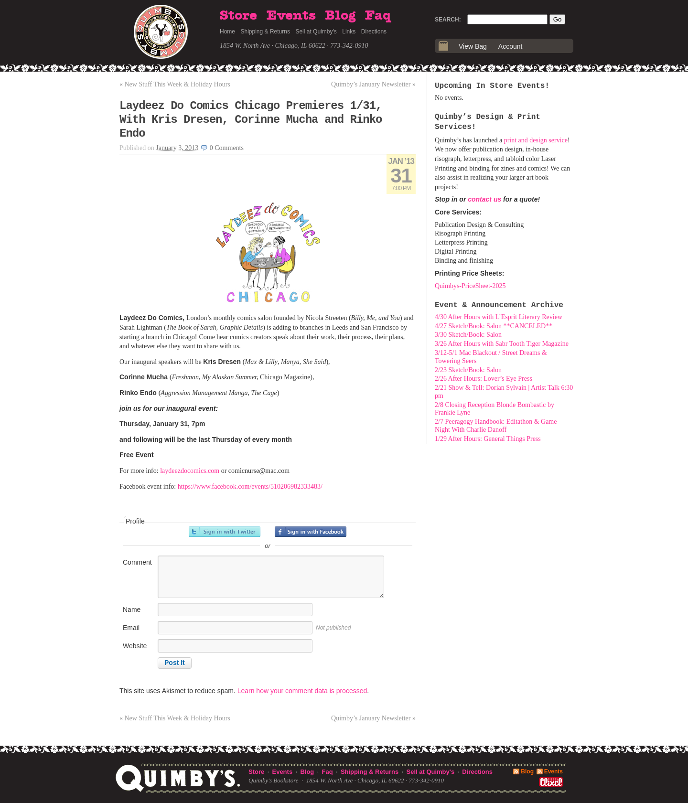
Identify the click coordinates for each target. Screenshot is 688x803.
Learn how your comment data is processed (302, 691)
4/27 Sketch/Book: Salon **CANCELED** (493, 326)
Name (131, 609)
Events (291, 15)
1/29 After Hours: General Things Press (488, 438)
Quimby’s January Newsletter (373, 84)
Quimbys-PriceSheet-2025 (470, 285)
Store (238, 15)
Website (135, 646)
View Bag (473, 46)
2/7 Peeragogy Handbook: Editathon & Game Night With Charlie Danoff (496, 425)
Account (510, 46)
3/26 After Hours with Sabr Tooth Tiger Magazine (502, 343)
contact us (484, 199)
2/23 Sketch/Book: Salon (468, 370)
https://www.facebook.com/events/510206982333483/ (250, 486)
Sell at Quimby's (315, 31)
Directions (374, 31)
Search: (448, 19)
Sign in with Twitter (224, 531)
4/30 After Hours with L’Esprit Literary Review (498, 317)
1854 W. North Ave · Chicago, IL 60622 (272, 45)
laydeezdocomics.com (189, 470)
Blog (340, 15)
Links (348, 31)
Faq (378, 15)
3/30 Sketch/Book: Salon (468, 334)
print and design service (536, 140)
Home (227, 31)
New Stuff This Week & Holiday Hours (174, 84)
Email (131, 628)
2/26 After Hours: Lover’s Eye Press (483, 378)
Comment (137, 562)
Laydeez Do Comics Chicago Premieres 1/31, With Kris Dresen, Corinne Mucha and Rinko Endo (250, 119)
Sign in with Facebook (310, 531)
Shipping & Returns (265, 31)
